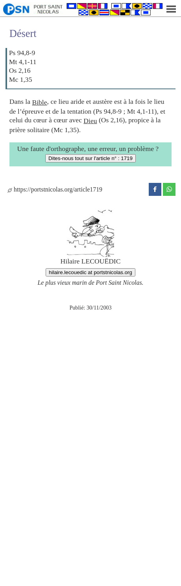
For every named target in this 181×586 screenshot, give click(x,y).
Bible (39, 102)
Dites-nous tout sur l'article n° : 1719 (90, 158)
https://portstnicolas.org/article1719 (54, 189)
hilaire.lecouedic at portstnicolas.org (90, 272)
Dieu (90, 121)
